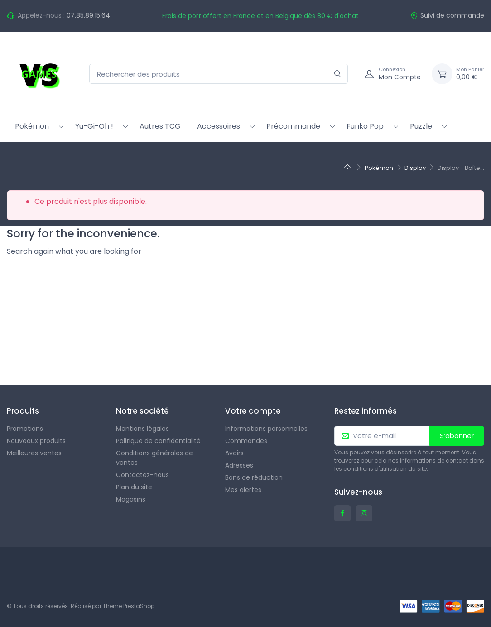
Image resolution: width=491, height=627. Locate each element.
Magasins (130, 499)
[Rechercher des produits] (218, 74)
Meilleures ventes (34, 453)
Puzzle (421, 126)
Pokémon (32, 126)
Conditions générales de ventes (154, 458)
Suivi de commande (447, 15)
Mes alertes (243, 489)
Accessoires (218, 126)
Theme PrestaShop (128, 606)
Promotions (25, 428)
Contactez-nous (142, 474)
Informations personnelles (266, 428)
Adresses (239, 465)
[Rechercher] (337, 74)
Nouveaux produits (36, 440)
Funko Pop (365, 126)
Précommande (293, 126)
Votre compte (253, 410)
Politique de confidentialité (158, 440)
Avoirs (234, 453)
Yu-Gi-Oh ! (94, 126)
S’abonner (457, 435)
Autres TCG (160, 126)
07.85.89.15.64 (88, 15)
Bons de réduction (254, 477)
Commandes (246, 440)
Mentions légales (142, 428)
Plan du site (134, 487)
